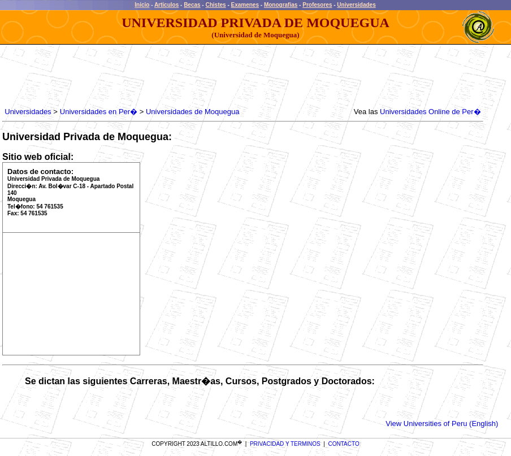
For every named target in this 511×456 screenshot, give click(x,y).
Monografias (280, 5)
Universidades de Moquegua (193, 111)
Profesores (317, 5)
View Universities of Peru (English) (442, 423)
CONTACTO (344, 444)
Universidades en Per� (98, 111)
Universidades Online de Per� (430, 111)
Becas (192, 5)
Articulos (166, 5)
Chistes (215, 5)
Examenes (245, 5)
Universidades (356, 5)
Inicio (142, 5)
